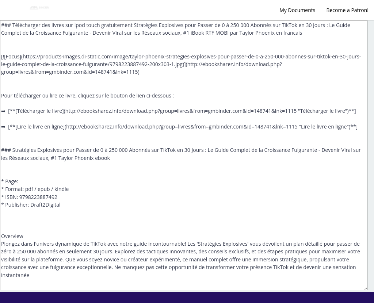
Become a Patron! (347, 10)
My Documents (297, 10)
